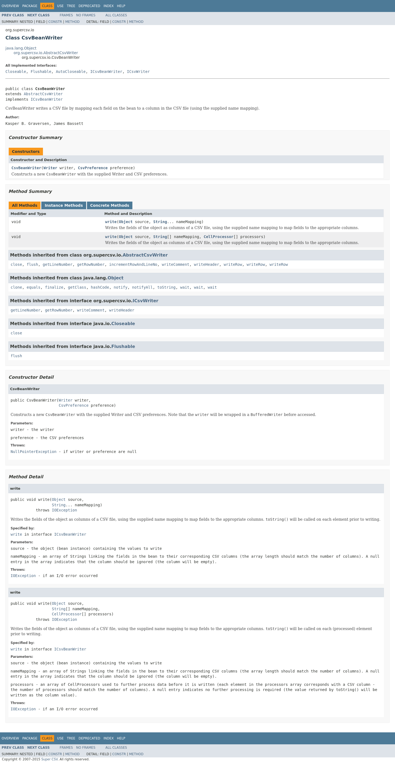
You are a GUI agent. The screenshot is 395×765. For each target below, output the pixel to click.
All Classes (116, 15)
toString (166, 287)
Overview (10, 6)
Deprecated (89, 6)
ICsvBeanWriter (106, 71)
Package (29, 6)
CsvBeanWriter (26, 168)
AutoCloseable (71, 71)
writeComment (175, 264)
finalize (54, 287)
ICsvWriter (138, 71)
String (160, 222)
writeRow (233, 264)
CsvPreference (93, 168)
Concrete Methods (109, 205)
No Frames (85, 15)
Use (60, 6)
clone (16, 287)
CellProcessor (219, 237)
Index (109, 6)
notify (120, 287)
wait (184, 287)
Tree (71, 6)
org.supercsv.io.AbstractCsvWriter (46, 53)
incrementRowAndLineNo (133, 264)
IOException (64, 510)
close (16, 264)
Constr (55, 22)
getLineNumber (58, 264)
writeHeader (206, 264)
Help (121, 6)
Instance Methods (64, 205)
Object (126, 222)
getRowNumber (90, 264)
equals (34, 287)
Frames (66, 15)
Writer (50, 168)
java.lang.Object (20, 48)
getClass (77, 287)
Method (72, 22)
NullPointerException (34, 451)
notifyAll (142, 287)
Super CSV (49, 759)
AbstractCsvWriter (43, 94)
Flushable (41, 71)
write (111, 222)
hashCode (100, 287)
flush (32, 264)
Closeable (15, 71)
